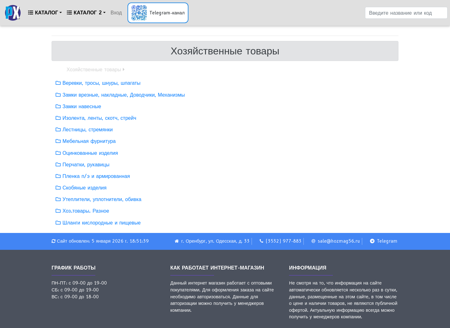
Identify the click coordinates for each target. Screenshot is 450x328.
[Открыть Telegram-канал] (158, 13)
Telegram (387, 241)
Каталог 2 (84, 13)
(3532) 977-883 (284, 241)
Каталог (43, 13)
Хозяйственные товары (94, 70)
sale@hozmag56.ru (339, 241)
